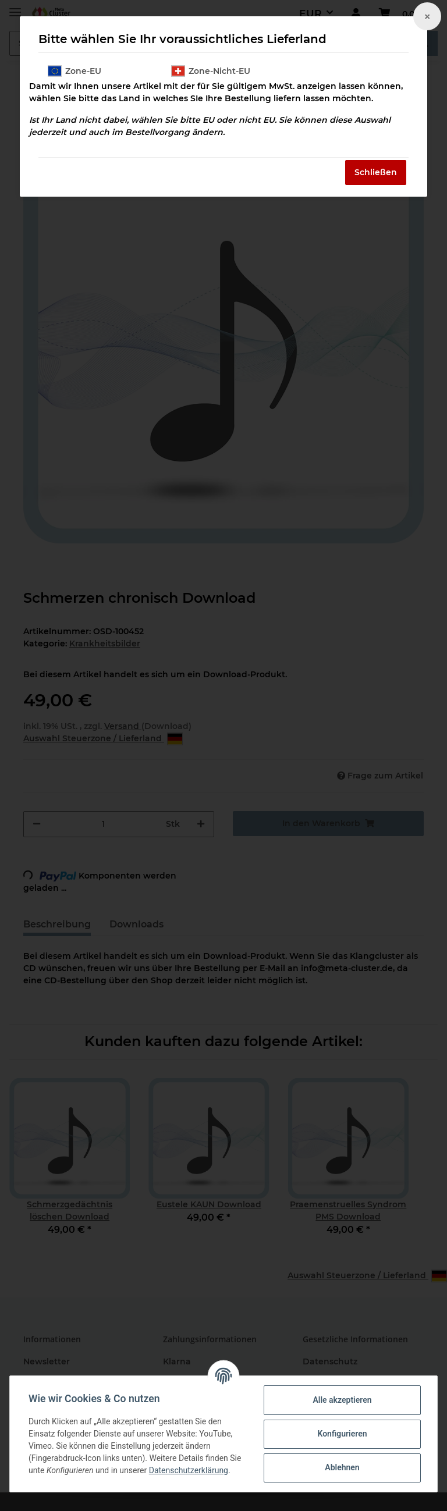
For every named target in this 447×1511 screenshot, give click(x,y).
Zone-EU (74, 71)
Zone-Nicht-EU (210, 71)
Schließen (375, 172)
